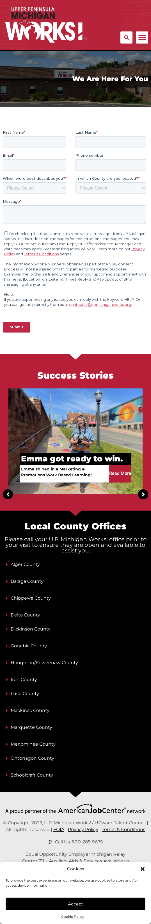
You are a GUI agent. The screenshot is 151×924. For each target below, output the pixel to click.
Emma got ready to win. (72, 459)
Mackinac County (30, 710)
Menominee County (33, 744)
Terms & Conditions (123, 829)
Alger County (25, 564)
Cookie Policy (72, 916)
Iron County (24, 679)
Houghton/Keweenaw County (44, 662)
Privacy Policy (83, 829)
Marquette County (31, 727)
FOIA (58, 829)
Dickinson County (31, 629)
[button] (142, 869)
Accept (75, 904)
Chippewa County (31, 598)
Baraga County (27, 581)
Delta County (25, 615)
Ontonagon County (32, 758)
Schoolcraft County (32, 775)
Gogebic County (29, 645)
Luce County (25, 693)
